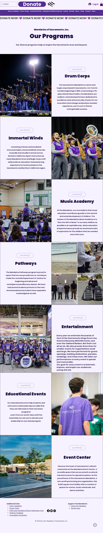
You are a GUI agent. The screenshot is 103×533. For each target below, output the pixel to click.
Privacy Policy (14, 508)
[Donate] (32, 4)
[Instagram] (54, 510)
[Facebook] (48, 510)
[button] (101, 4)
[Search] (8, 4)
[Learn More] (77, 69)
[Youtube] (51, 510)
